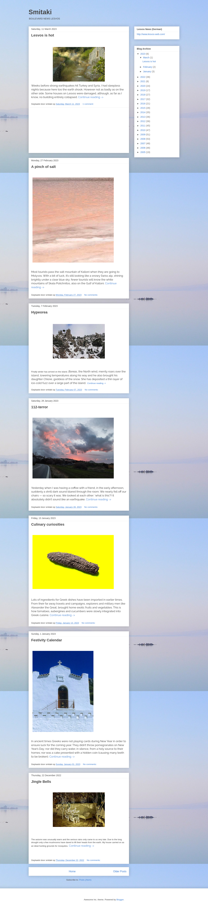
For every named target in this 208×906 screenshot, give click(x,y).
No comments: (91, 295)
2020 (143, 86)
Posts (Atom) (85, 880)
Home (72, 871)
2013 (143, 117)
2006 (143, 148)
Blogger (120, 899)
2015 (143, 108)
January (147, 71)
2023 (143, 54)
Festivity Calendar (46, 640)
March (146, 57)
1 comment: (88, 104)
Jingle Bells (41, 782)
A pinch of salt (43, 167)
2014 (143, 112)
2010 (143, 130)
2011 (143, 125)
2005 (143, 152)
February (148, 67)
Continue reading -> (90, 97)
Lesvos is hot (42, 35)
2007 (143, 143)
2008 (143, 139)
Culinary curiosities (47, 524)
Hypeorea (39, 312)
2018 (143, 94)
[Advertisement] (78, 130)
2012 (143, 121)
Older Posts (119, 871)
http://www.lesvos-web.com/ (151, 34)
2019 (143, 90)
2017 (143, 99)
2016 (143, 103)
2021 (143, 81)
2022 (143, 77)
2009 (143, 134)
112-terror (39, 407)
